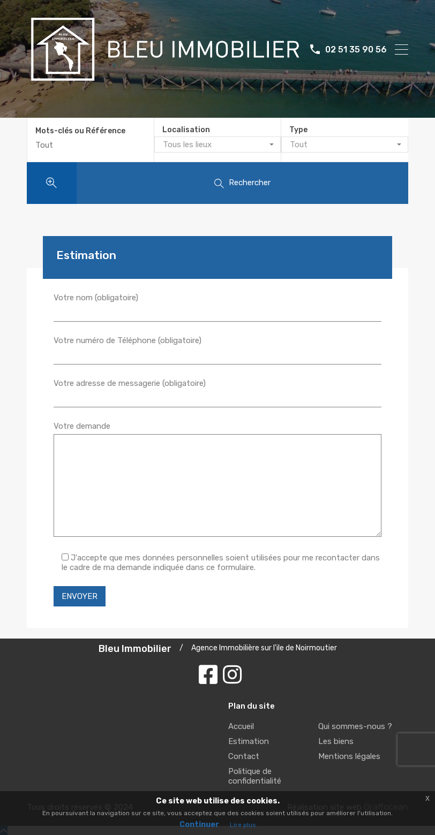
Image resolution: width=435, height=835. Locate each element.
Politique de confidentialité (254, 774)
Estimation (248, 740)
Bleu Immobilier (135, 647)
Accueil (241, 725)
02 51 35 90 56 (356, 49)
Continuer (199, 824)
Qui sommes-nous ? (355, 725)
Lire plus (243, 825)
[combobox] (217, 144)
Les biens (336, 740)
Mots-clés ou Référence (80, 130)
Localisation (186, 129)
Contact (243, 755)
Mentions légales (349, 755)
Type (298, 129)
